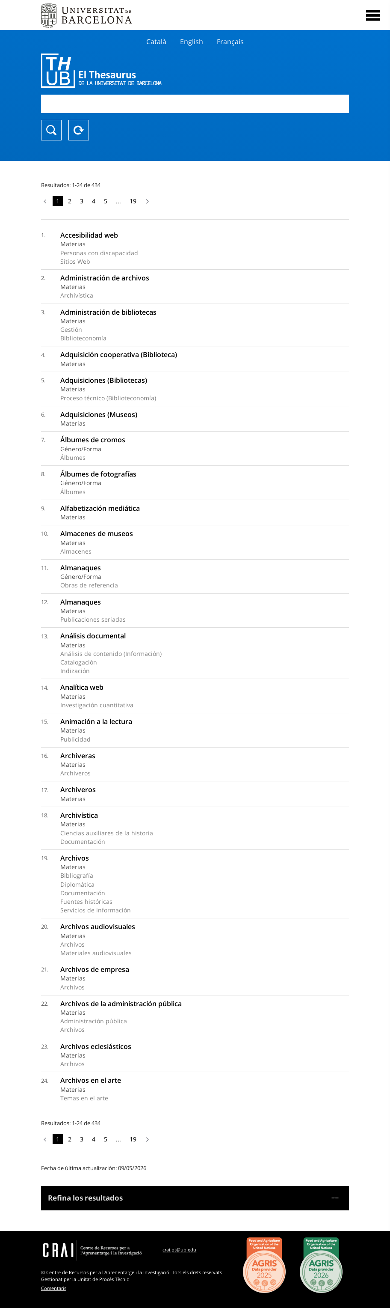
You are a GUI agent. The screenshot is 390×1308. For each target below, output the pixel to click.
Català (156, 41)
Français (230, 41)
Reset (78, 130)
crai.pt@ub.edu (179, 1249)
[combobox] (195, 104)
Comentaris (53, 1288)
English (191, 41)
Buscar (51, 130)
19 (133, 201)
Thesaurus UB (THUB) (149, 71)
